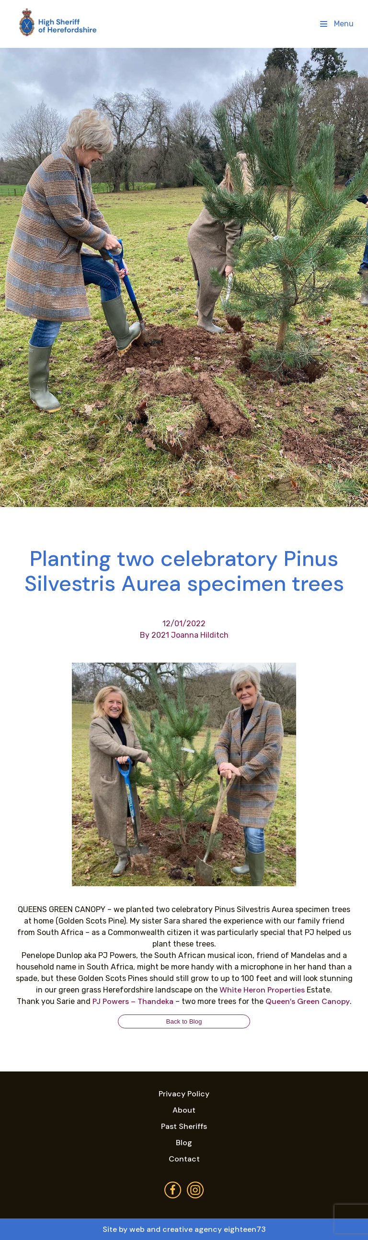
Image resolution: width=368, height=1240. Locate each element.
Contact (184, 1159)
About (184, 1110)
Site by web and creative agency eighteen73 (184, 1229)
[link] (262, 990)
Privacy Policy (184, 1094)
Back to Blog (184, 1021)
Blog (184, 1143)
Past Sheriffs (184, 1126)
